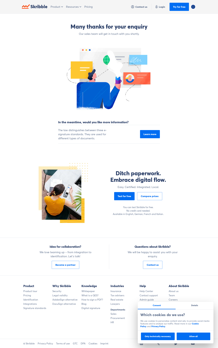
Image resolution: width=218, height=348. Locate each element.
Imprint (104, 343)
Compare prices (150, 196)
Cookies (93, 343)
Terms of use (63, 343)
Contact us (139, 7)
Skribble (35, 6)
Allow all (193, 336)
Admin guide (147, 299)
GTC (75, 343)
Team (172, 295)
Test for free (124, 196)
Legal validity (60, 295)
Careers (173, 299)
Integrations (30, 303)
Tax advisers (117, 295)
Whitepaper (88, 291)
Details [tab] (194, 305)
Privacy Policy (158, 326)
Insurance (116, 291)
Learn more (150, 134)
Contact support (149, 295)
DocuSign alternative (64, 303)
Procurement (118, 318)
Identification (30, 299)
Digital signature (90, 308)
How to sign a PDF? (92, 299)
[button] (193, 7)
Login (160, 7)
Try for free (179, 6)
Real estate (117, 299)
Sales (113, 313)
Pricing (88, 6)
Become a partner (65, 264)
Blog (83, 303)
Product (57, 6)
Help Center (146, 291)
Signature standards (34, 308)
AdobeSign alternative (65, 299)
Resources (73, 6)
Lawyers (115, 303)
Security (56, 291)
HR (112, 322)
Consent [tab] (157, 305)
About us (173, 291)
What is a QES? (89, 295)
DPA (83, 343)
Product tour (30, 291)
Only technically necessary (158, 336)
